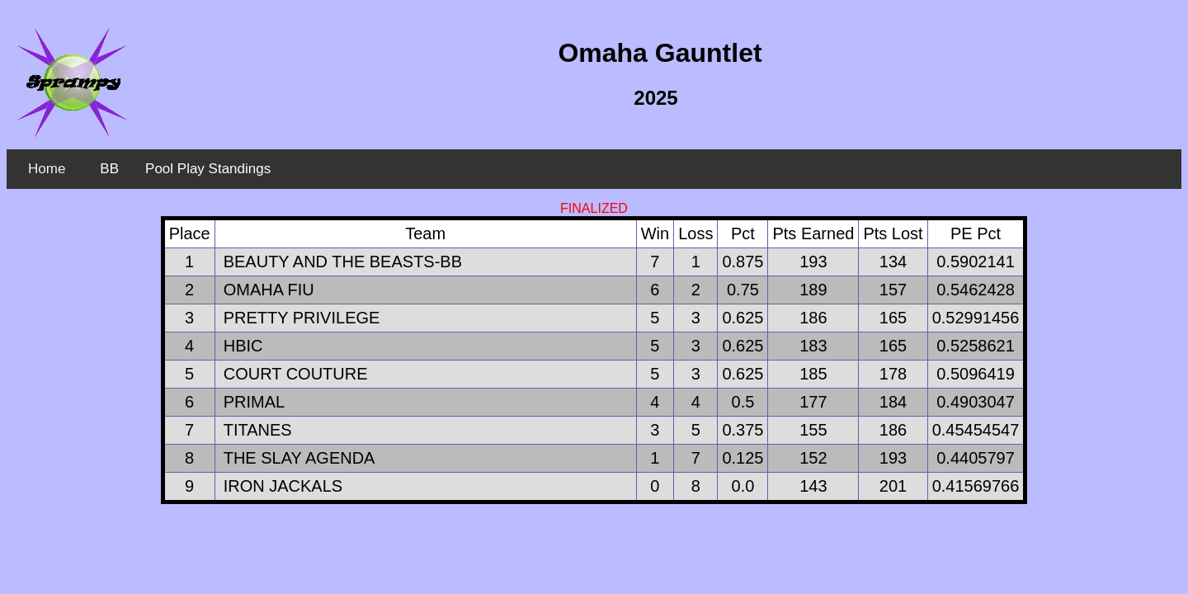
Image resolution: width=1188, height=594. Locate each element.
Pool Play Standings (208, 169)
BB (109, 169)
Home (46, 169)
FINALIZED (594, 208)
